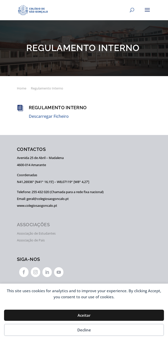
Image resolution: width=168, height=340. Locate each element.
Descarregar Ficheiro (49, 116)
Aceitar (84, 315)
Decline (84, 329)
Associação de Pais (31, 240)
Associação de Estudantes (36, 233)
